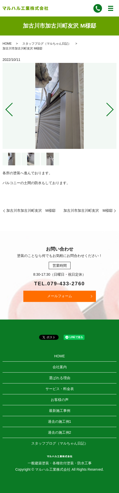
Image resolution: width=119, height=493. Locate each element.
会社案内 (60, 367)
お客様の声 (60, 400)
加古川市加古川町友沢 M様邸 (31, 210)
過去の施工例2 (59, 432)
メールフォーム (59, 296)
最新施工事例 (59, 411)
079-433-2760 (66, 283)
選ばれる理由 (59, 378)
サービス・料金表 (59, 389)
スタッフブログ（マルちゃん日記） (46, 43)
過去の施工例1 (59, 421)
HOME (7, 43)
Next (114, 107)
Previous (5, 107)
